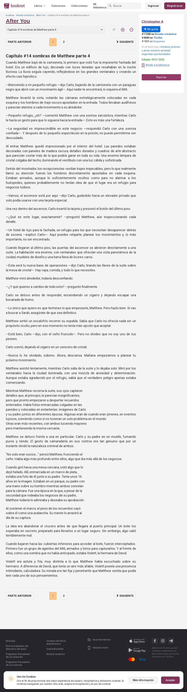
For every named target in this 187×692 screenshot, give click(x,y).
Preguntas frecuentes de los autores (18, 663)
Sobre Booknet (55, 649)
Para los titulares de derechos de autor (17, 647)
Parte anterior (19, 42)
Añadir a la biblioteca (157, 65)
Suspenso (159, 41)
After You (40, 15)
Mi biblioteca (99, 6)
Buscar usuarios (56, 654)
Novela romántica (25, 15)
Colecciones (79, 5)
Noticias (10, 641)
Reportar (161, 77)
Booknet (10, 15)
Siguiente (125, 42)
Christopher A (152, 22)
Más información (143, 680)
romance (165, 46)
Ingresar (153, 5)
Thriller (158, 37)
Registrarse (174, 5)
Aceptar (170, 680)
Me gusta (151, 29)
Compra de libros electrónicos (56, 642)
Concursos (58, 5)
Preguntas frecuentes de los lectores (18, 655)
